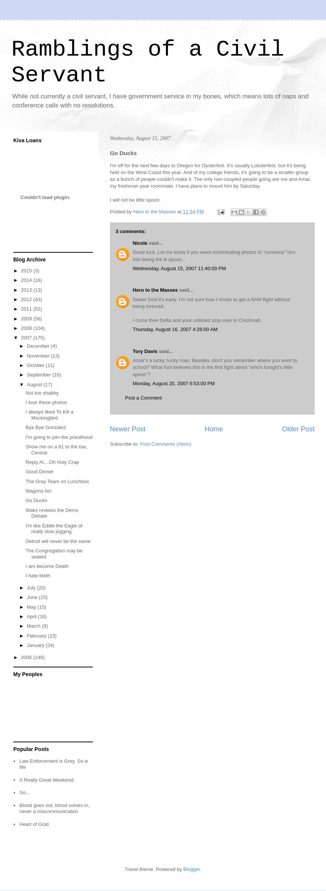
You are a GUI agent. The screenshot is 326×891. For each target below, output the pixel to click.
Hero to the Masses (155, 290)
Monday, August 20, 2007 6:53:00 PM (174, 383)
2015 (27, 271)
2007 (27, 338)
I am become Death (46, 566)
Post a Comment (143, 398)
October (36, 365)
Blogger (191, 869)
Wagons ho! (38, 491)
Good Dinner (39, 471)
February (37, 636)
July (32, 588)
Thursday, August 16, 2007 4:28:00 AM (175, 329)
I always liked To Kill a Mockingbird (49, 415)
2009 (27, 319)
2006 (27, 657)
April (32, 616)
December (39, 346)
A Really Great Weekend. (47, 780)
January (36, 645)
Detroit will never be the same (57, 541)
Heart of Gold (34, 824)
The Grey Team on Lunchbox (57, 481)
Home (214, 429)
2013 (27, 290)
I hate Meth (37, 575)
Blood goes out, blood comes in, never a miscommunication (54, 808)
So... (24, 792)
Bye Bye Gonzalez (45, 427)
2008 (27, 328)
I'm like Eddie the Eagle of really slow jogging (53, 529)
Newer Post (128, 429)
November (39, 356)
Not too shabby (41, 393)
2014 (27, 280)
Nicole (140, 243)
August (35, 384)
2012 (27, 299)
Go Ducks (36, 500)
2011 (27, 309)
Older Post (298, 429)
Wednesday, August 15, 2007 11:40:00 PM (179, 268)
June (33, 597)
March (34, 626)
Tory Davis (145, 351)
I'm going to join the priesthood (58, 437)
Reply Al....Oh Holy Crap (52, 462)
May (32, 607)
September (39, 375)
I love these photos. (46, 402)
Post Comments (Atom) (165, 444)
